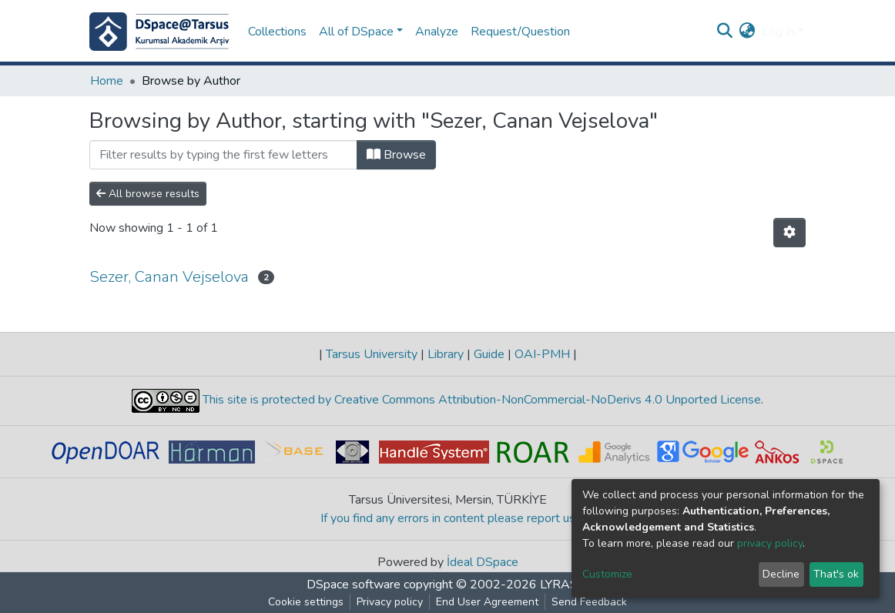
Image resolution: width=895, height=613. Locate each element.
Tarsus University (372, 354)
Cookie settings (306, 602)
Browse (396, 154)
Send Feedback (589, 602)
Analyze (436, 31)
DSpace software (354, 584)
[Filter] (223, 154)
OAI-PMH (542, 354)
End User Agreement (487, 602)
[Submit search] (725, 31)
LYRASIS (564, 584)
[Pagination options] (789, 232)
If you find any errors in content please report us (447, 518)
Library (445, 354)
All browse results (147, 193)
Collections (277, 31)
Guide (489, 354)
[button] (747, 31)
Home (106, 80)
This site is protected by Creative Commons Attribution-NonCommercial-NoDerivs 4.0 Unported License (480, 400)
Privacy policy (390, 602)
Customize (607, 574)
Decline (781, 574)
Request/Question (520, 31)
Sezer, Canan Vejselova (169, 276)
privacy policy (770, 543)
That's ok (836, 574)
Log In (778, 31)
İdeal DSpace (482, 562)
